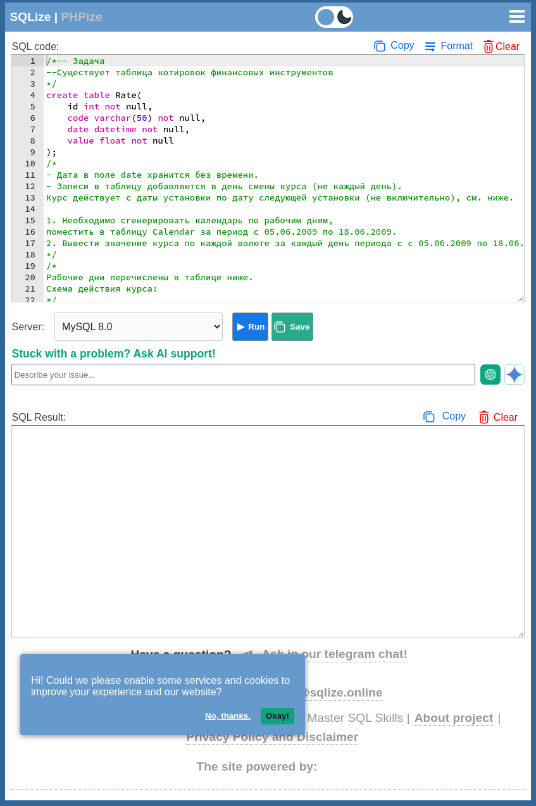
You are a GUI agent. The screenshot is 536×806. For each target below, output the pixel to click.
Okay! (277, 716)
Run (256, 327)
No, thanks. (228, 716)
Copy (402, 45)
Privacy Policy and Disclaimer (272, 736)
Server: (27, 326)
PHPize (82, 16)
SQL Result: (38, 417)
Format (456, 45)
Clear (507, 46)
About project (454, 717)
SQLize (30, 16)
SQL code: (35, 46)
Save (299, 327)
